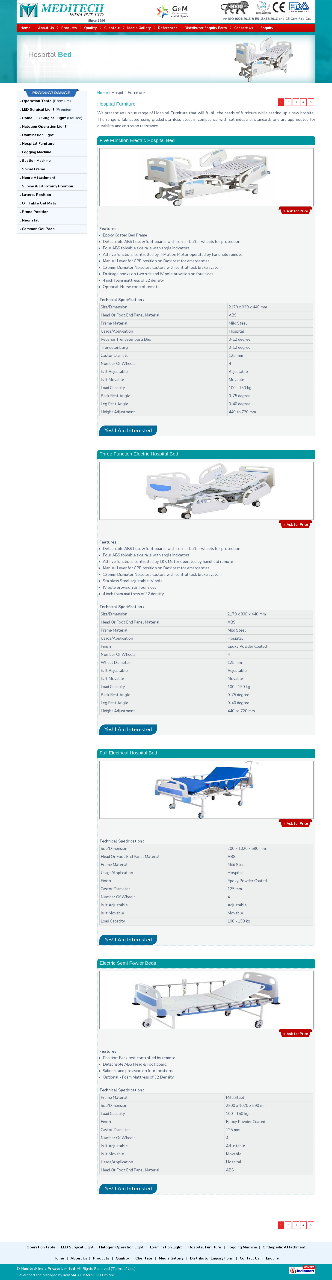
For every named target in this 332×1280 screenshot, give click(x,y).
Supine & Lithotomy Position (47, 186)
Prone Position (35, 211)
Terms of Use (123, 1268)
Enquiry (267, 28)
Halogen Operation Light (44, 126)
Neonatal (30, 220)
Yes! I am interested (128, 430)
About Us (46, 28)
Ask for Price (297, 211)
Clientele (112, 28)
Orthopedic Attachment (284, 1247)
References (167, 28)
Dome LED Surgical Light (44, 118)
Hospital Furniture (38, 143)
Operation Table (37, 100)
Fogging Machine (36, 152)
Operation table (41, 1247)
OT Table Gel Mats (39, 203)
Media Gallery (139, 28)
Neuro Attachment (39, 177)
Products (69, 28)
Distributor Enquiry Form (206, 28)
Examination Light (38, 135)
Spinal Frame (33, 169)
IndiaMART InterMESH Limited (88, 1275)
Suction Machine (36, 160)
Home (25, 28)
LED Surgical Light (38, 109)
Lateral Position (36, 194)
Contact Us (243, 28)
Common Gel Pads (38, 228)
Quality (90, 28)
